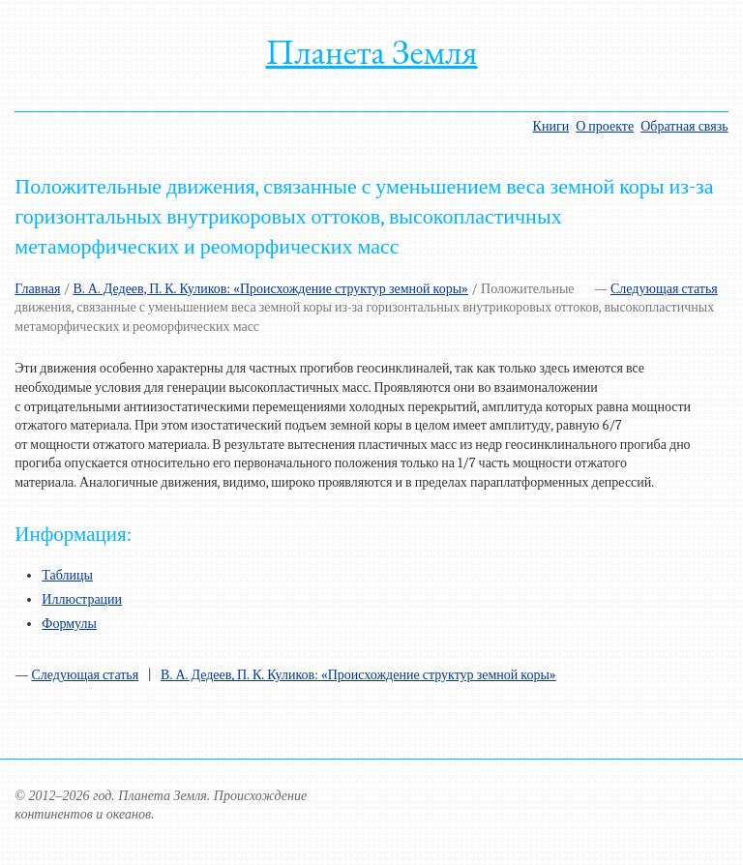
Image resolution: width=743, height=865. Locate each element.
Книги (551, 126)
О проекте (605, 126)
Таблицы (67, 575)
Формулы (69, 623)
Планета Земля (372, 52)
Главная (37, 289)
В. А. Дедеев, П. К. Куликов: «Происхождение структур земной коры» (270, 289)
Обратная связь (684, 126)
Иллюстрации (82, 599)
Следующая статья (664, 289)
